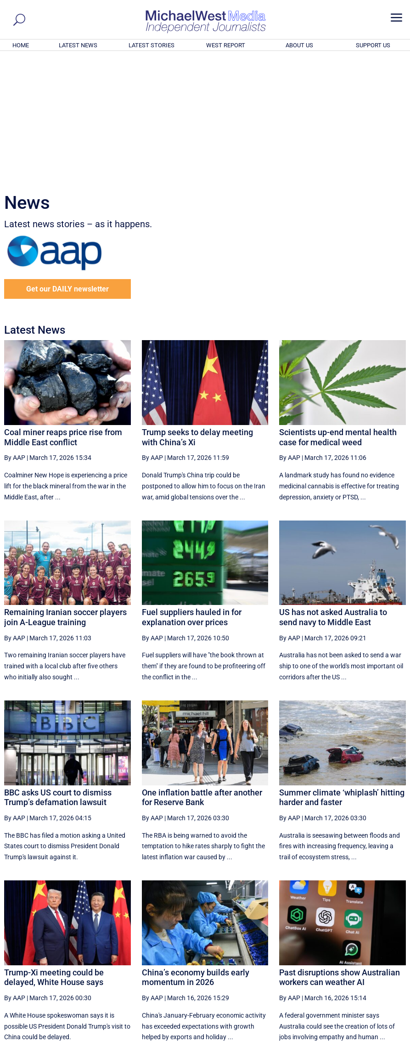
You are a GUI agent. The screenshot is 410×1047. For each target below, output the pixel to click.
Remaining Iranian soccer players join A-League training (65, 492)
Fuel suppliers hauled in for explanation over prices (192, 492)
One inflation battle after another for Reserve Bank (202, 673)
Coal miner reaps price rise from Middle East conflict (63, 312)
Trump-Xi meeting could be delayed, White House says (54, 852)
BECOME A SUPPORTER (364, 989)
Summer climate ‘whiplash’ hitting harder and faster (341, 673)
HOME (20, 45)
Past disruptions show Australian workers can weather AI (339, 852)
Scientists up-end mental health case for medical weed (338, 312)
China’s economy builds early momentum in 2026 (195, 852)
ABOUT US (299, 45)
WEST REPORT (225, 45)
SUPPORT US (373, 45)
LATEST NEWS (78, 45)
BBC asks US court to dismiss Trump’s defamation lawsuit (58, 673)
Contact (363, 1041)
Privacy (389, 1041)
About (339, 1041)
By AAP (14, 332)
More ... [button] (381, 954)
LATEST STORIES (151, 45)
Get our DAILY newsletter (67, 164)
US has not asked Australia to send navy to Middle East (333, 492)
